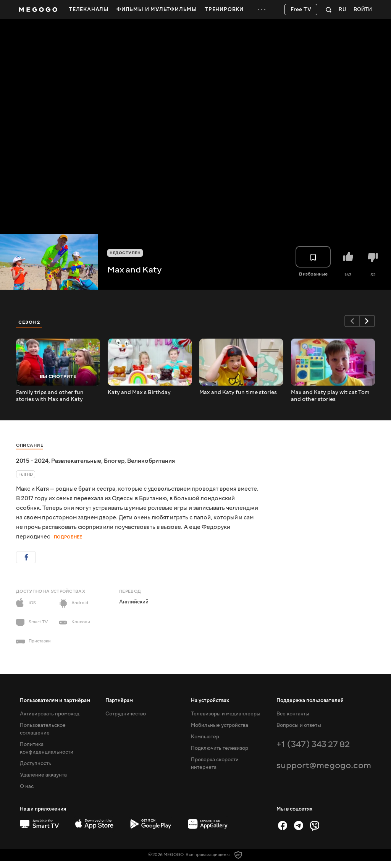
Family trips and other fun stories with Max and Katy (50, 396)
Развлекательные (76, 461)
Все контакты (292, 713)
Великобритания (151, 461)
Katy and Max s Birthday (139, 392)
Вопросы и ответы (298, 725)
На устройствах (210, 700)
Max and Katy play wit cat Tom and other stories (330, 396)
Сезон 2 (29, 322)
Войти (363, 9)
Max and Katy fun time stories (238, 392)
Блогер (114, 461)
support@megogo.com (323, 765)
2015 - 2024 (32, 461)
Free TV (301, 9)
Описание (29, 445)
